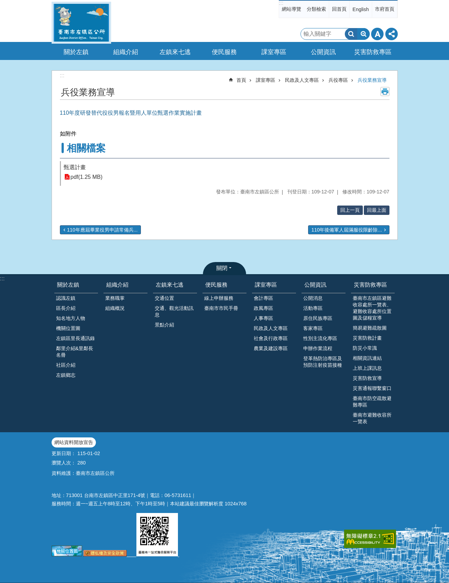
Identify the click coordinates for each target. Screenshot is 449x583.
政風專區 (263, 308)
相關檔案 (86, 148)
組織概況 (115, 308)
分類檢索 (316, 9)
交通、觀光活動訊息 (174, 311)
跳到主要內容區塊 (3, 3)
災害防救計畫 (367, 338)
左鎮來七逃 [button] (175, 52)
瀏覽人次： (64, 462)
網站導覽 (291, 9)
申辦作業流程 (317, 348)
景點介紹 (164, 325)
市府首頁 (384, 9)
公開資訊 (315, 285)
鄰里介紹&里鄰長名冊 (74, 352)
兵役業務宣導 (372, 80)
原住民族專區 (317, 318)
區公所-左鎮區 (81, 23)
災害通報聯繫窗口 (372, 388)
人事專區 (263, 318)
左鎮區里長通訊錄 (75, 338)
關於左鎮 (68, 285)
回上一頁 (350, 210)
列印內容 (384, 91)
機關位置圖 (68, 328)
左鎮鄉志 (65, 375)
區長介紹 (65, 308)
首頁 (241, 80)
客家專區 (313, 328)
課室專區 (265, 80)
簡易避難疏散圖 (370, 328)
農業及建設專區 (271, 348)
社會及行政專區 (271, 338)
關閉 (221, 268)
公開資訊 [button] (323, 52)
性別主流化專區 (320, 338)
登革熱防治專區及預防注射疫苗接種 (322, 362)
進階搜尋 (363, 34)
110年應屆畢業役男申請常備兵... (102, 230)
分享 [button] (391, 34)
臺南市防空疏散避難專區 (372, 401)
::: (281, 3)
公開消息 (313, 298)
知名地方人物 (70, 318)
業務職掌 (115, 298)
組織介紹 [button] (125, 52)
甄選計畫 (75, 167)
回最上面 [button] (376, 210)
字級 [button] (377, 34)
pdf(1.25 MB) (86, 177)
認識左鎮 (65, 298)
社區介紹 (65, 365)
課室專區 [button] (273, 52)
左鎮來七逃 (169, 285)
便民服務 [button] (224, 52)
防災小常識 (365, 348)
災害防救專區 (370, 285)
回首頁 (339, 9)
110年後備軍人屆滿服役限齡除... (346, 230)
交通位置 (164, 298)
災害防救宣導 (367, 378)
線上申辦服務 (218, 298)
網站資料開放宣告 (73, 442)
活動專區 (313, 308)
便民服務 (216, 285)
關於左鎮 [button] (76, 52)
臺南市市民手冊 (221, 308)
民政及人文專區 (302, 80)
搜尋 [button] (351, 34)
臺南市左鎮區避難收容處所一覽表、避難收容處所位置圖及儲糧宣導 (372, 308)
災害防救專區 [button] (373, 52)
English (360, 9)
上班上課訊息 (367, 368)
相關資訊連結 (367, 358)
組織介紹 (117, 285)
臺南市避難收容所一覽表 (372, 418)
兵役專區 (338, 80)
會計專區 (263, 298)
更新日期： (64, 453)
